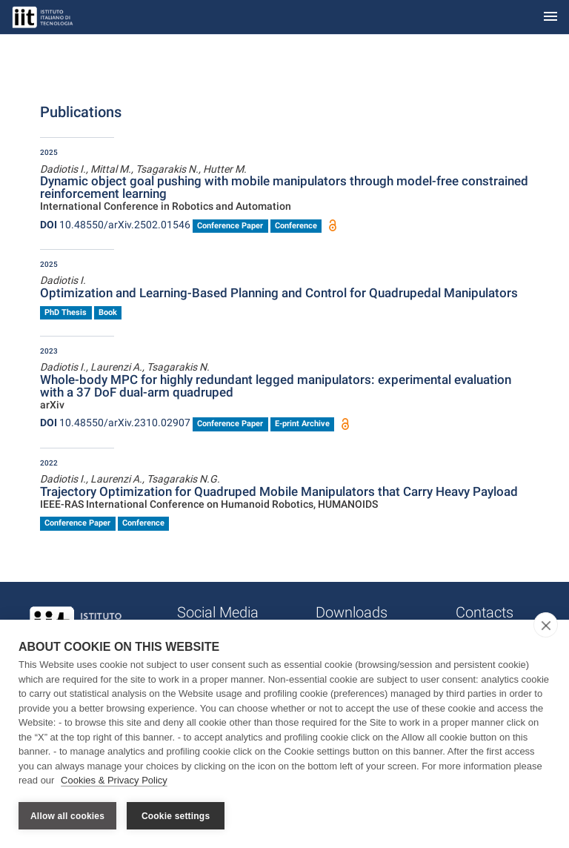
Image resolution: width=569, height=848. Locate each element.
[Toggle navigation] (550, 17)
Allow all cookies (67, 816)
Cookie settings (176, 816)
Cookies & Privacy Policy (114, 780)
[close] (545, 624)
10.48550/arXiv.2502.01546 (115, 225)
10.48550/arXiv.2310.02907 (115, 422)
